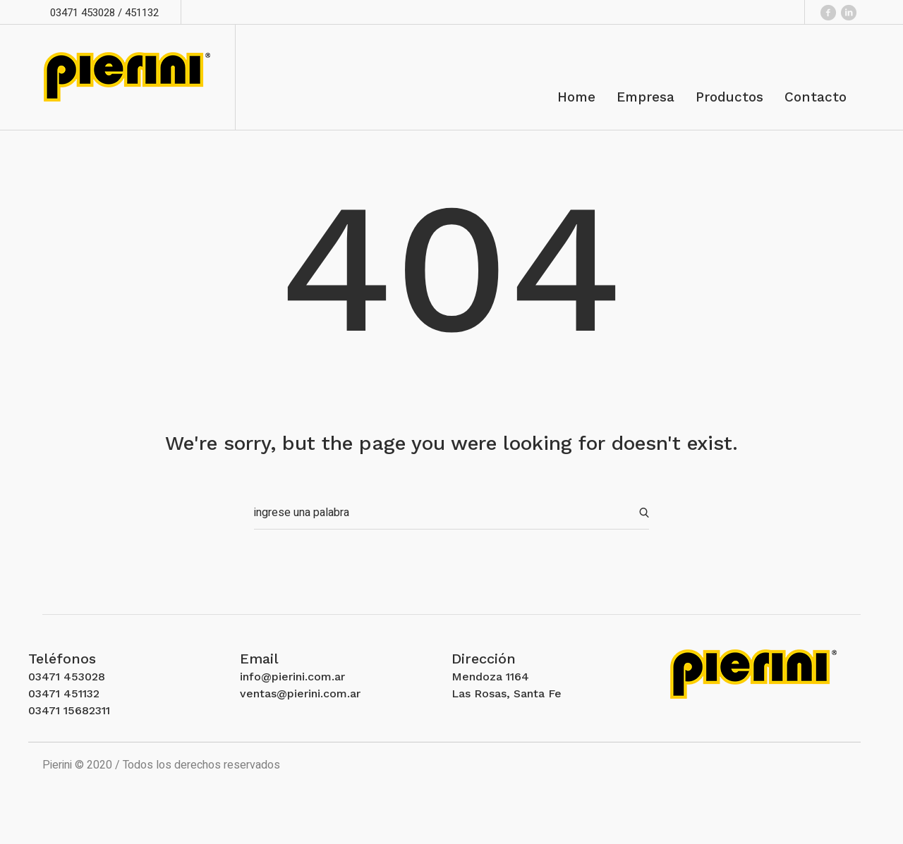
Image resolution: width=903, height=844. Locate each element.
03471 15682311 (69, 710)
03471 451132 (63, 693)
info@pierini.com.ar (292, 676)
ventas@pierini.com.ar (300, 693)
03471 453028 (66, 676)
